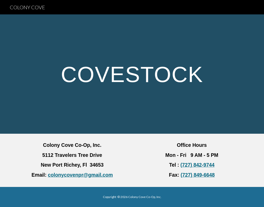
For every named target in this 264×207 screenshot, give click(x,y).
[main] (132, 74)
